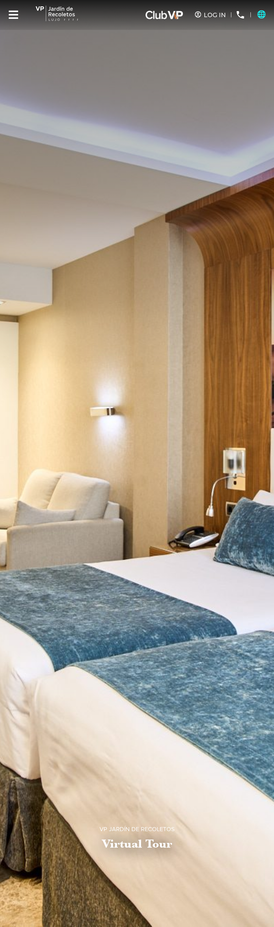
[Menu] (13, 14)
